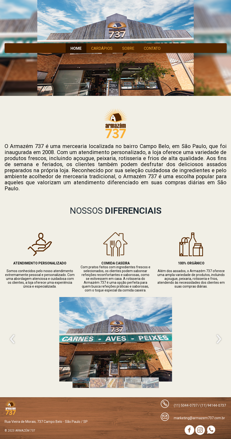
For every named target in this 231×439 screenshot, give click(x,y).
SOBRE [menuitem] (128, 48)
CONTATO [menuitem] (152, 48)
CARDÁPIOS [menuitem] (101, 48)
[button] (80, 382)
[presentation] (12, 339)
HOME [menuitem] (76, 48)
